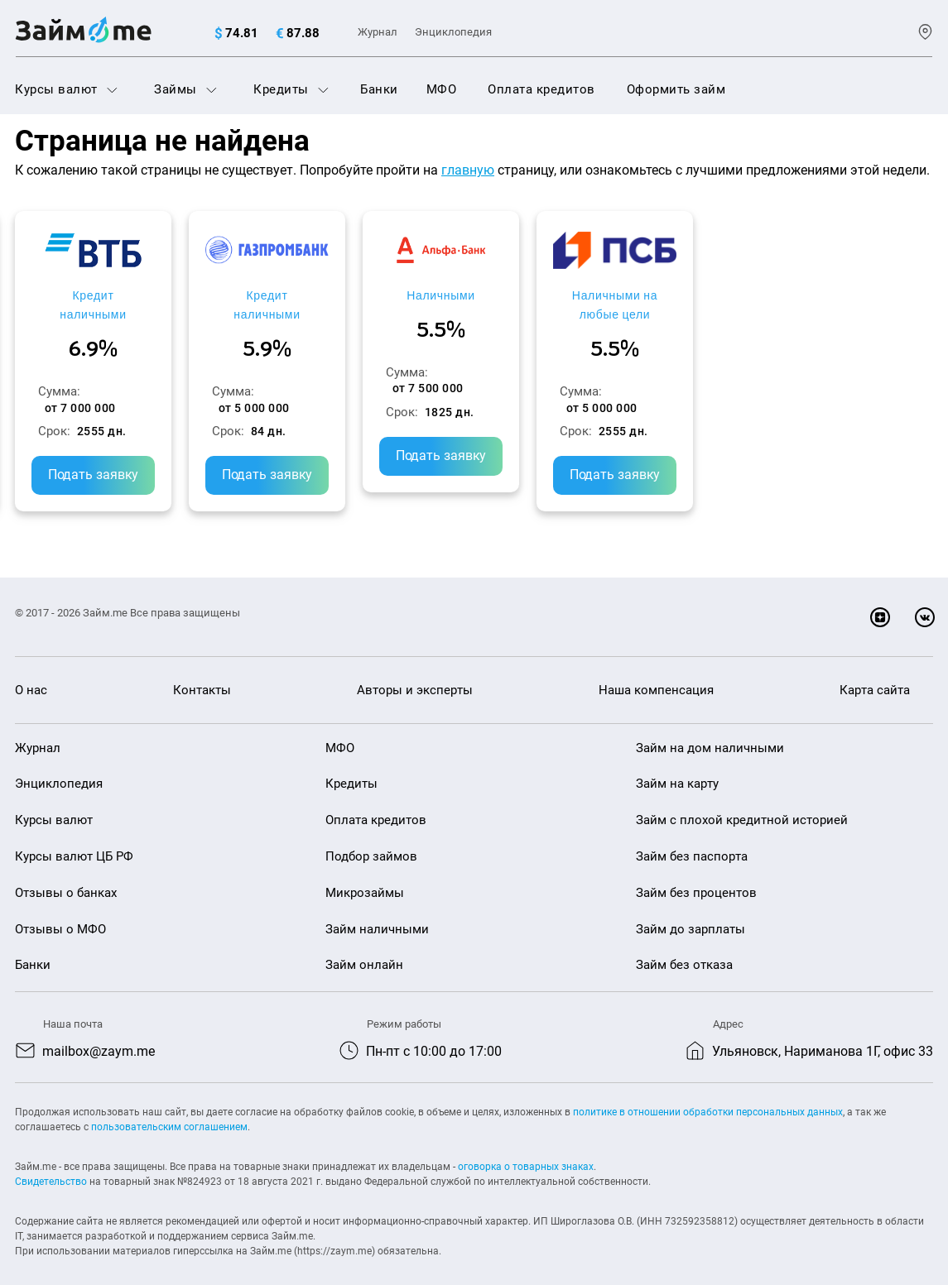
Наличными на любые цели (825, 304)
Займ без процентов (696, 877)
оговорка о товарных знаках (526, 1152)
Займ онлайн (364, 949)
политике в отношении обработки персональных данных (708, 1097)
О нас (31, 675)
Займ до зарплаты (690, 913)
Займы (185, 89)
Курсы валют (66, 89)
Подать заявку (123, 440)
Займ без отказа (684, 949)
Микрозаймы (364, 877)
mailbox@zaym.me (98, 1036)
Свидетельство (51, 1166)
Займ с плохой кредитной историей (742, 805)
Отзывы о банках (66, 877)
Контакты (202, 675)
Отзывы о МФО (60, 913)
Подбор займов (371, 841)
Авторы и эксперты (415, 675)
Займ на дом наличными (710, 732)
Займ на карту (677, 768)
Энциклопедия (453, 32)
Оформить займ (676, 89)
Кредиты (291, 89)
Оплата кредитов (541, 89)
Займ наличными (377, 913)
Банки (379, 89)
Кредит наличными (123, 295)
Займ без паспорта (692, 841)
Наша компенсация (656, 675)
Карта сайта (875, 675)
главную (467, 170)
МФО (441, 89)
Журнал (377, 32)
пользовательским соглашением (169, 1112)
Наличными (590, 295)
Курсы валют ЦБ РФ (74, 841)
